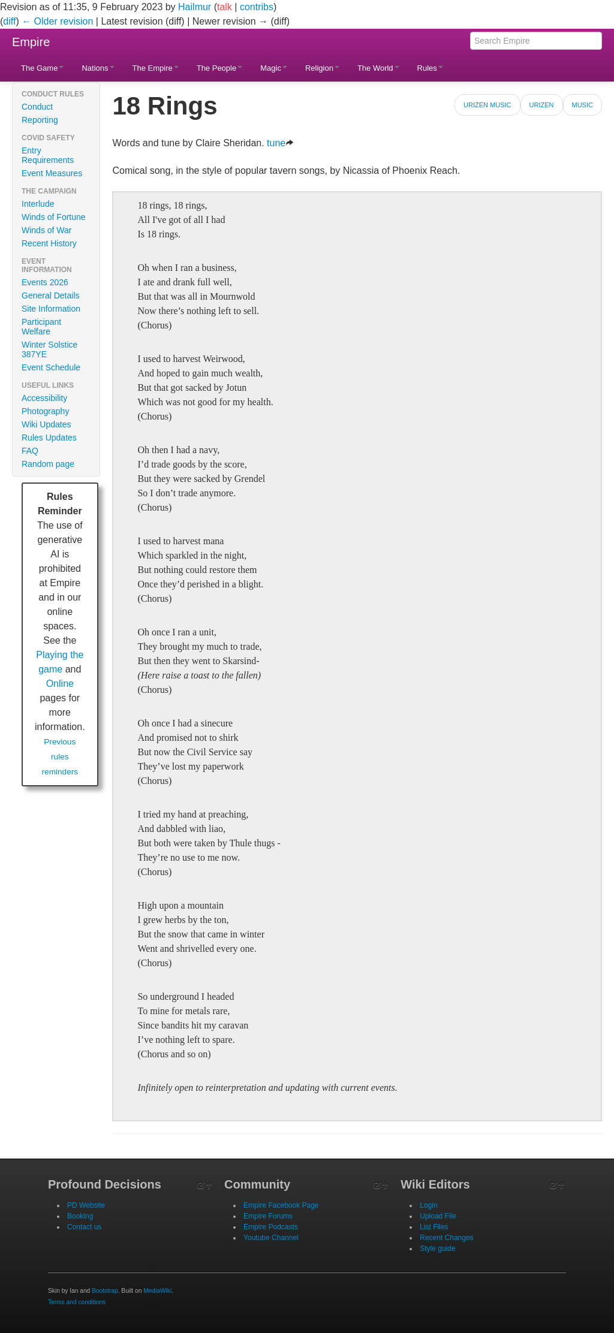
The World (378, 68)
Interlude (38, 204)
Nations (98, 68)
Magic (273, 68)
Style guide (437, 1248)
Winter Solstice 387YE (49, 349)
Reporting (40, 120)
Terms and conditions (77, 1302)
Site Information (51, 308)
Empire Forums (268, 1216)
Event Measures (52, 173)
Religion (322, 68)
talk (224, 7)
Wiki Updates (46, 424)
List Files (434, 1227)
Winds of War (47, 230)
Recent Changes (446, 1238)
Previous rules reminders (60, 756)
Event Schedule (51, 367)
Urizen (541, 104)
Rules (430, 68)
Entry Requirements (48, 155)
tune (280, 143)
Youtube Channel (271, 1238)
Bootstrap (105, 1290)
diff (9, 21)
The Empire (156, 68)
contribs (256, 7)
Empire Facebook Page (280, 1205)
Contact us (84, 1227)
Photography (45, 411)
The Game (42, 68)
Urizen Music (487, 104)
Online (60, 683)
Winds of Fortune (54, 217)
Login (428, 1205)
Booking (80, 1216)
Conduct (37, 106)
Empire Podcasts (270, 1227)
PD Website (86, 1205)
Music (582, 104)
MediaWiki (157, 1290)
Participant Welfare (41, 326)
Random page (48, 464)
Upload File (438, 1216)
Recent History (49, 243)
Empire (31, 42)
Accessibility (44, 398)
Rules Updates (49, 437)
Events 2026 (45, 282)
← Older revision (57, 21)
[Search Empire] (536, 41)
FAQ (30, 451)
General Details (51, 295)
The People (220, 68)
